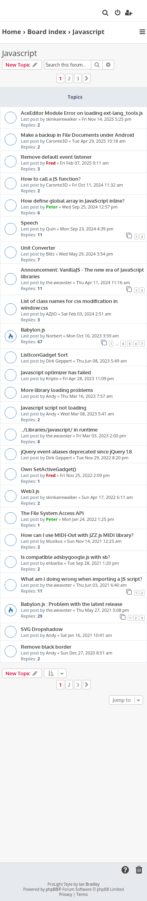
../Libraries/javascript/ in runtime (59, 429)
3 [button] (77, 78)
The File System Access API (52, 512)
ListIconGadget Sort (44, 354)
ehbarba (54, 563)
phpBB (52, 889)
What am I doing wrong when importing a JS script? (81, 578)
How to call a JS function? (51, 178)
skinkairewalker (61, 119)
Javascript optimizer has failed (56, 372)
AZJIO (51, 314)
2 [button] (69, 78)
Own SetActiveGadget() (48, 469)
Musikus (54, 541)
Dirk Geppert (59, 361)
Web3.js (30, 491)
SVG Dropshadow (42, 628)
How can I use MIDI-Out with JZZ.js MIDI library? (77, 534)
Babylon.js (33, 329)
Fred (51, 163)
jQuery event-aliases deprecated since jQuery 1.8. (77, 451)
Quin (51, 229)
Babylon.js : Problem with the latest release (71, 603)
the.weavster (59, 282)
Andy (51, 396)
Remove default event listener (56, 156)
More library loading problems (57, 389)
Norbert (54, 336)
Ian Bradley (89, 884)
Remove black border (46, 646)
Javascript (19, 53)
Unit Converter (38, 247)
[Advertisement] (73, 784)
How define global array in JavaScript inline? (73, 200)
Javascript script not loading (53, 407)
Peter (52, 207)
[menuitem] (106, 13)
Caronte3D (56, 141)
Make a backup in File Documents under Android (77, 134)
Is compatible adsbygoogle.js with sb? (65, 556)
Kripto (52, 378)
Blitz (50, 254)
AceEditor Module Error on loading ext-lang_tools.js (82, 112)
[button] (87, 78)
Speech (29, 222)
